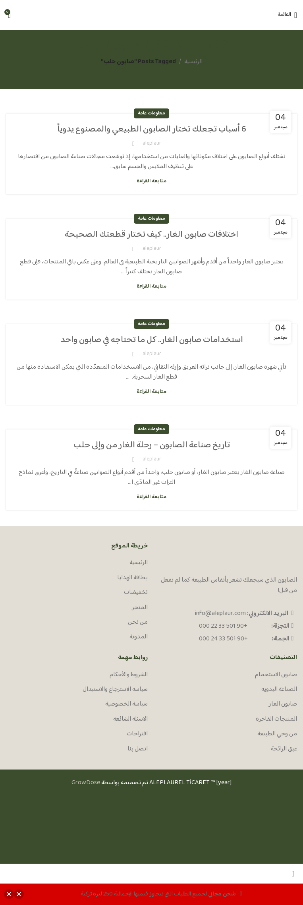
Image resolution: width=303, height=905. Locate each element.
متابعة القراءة (151, 181)
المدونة (138, 637)
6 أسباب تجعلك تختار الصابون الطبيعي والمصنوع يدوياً (151, 129)
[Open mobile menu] (287, 15)
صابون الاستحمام (276, 675)
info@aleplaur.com (220, 613)
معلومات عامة (151, 113)
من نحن (138, 622)
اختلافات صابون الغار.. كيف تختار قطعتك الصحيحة (151, 234)
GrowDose (85, 782)
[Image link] (267, 556)
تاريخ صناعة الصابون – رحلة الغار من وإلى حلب (151, 445)
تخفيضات (136, 592)
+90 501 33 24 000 (223, 639)
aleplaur (152, 143)
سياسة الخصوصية (126, 704)
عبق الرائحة (284, 749)
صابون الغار (283, 704)
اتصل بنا (137, 749)
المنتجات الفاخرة (276, 719)
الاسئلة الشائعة (130, 719)
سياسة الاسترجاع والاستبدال (115, 689)
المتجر (140, 607)
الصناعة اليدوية (279, 689)
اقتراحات (137, 734)
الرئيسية (193, 61)
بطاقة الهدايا (132, 578)
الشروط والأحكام (129, 675)
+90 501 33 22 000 (223, 626)
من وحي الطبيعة (277, 734)
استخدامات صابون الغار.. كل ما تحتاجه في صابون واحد (151, 340)
